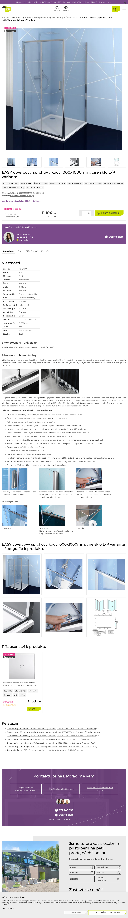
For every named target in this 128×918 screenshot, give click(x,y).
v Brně (100, 788)
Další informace (7, 908)
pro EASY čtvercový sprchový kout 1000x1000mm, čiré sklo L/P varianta (51, 728)
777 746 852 (64, 810)
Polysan (14, 183)
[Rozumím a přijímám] (107, 912)
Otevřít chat (64, 815)
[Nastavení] (75, 912)
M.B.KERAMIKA (8, 17)
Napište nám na (25, 789)
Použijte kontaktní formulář (61, 789)
